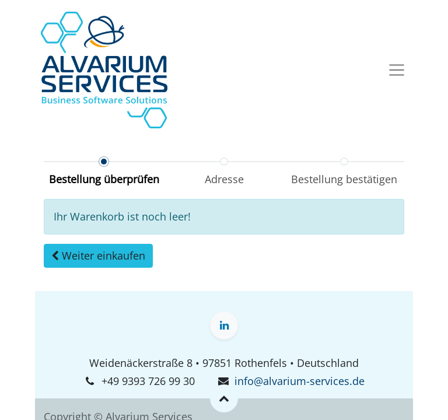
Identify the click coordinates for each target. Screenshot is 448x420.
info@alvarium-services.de (300, 381)
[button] (98, 256)
